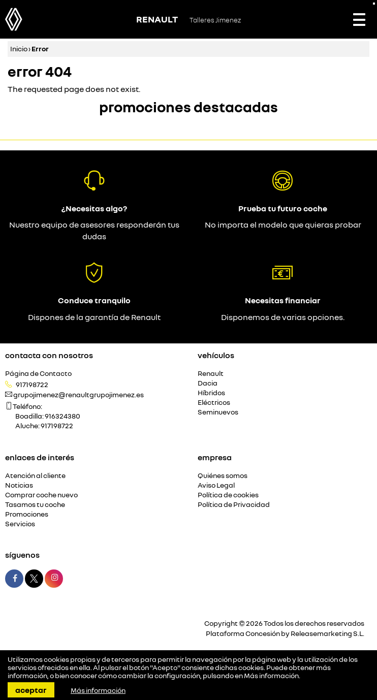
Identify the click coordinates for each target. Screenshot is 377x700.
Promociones (26, 514)
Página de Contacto (38, 373)
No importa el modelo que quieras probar (283, 224)
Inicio (18, 48)
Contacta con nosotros (49, 355)
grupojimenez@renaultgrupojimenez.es (78, 395)
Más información (271, 676)
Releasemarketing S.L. (327, 633)
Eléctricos (214, 402)
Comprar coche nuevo (41, 495)
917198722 (32, 384)
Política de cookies (228, 495)
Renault (211, 373)
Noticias (19, 485)
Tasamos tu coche (35, 504)
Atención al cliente (35, 476)
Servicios (20, 524)
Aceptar (31, 690)
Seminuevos (218, 412)
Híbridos (211, 393)
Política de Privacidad (234, 504)
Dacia (207, 383)
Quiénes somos (222, 476)
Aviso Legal (216, 485)
